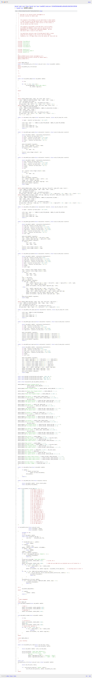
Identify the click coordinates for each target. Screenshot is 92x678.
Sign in (89, 2)
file (41, 11)
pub (20, 6)
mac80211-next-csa (45, 6)
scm (24, 6)
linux (27, 6)
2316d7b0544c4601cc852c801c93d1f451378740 (64, 6)
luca (38, 6)
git (35, 6)
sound (18, 8)
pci (22, 8)
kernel (16, 6)
